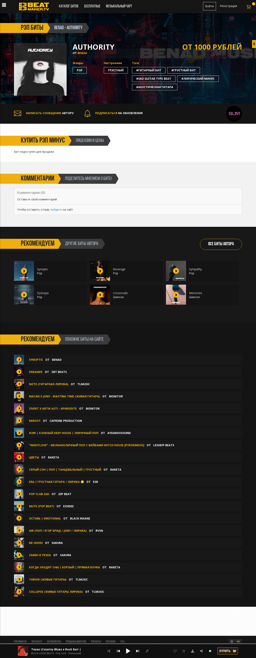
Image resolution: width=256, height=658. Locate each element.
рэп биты (32, 28)
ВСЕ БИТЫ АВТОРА (221, 244)
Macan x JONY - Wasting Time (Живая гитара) (64, 396)
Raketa (53, 457)
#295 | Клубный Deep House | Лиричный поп (63, 433)
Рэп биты (96, 641)
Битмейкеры (54, 641)
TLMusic (83, 384)
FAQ (122, 641)
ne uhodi (36, 543)
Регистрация (228, 6)
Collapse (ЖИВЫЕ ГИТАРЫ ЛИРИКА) (56, 592)
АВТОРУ (44, 113)
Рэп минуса (20, 641)
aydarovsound (119, 433)
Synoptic (42, 269)
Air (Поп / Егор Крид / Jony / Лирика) (58, 530)
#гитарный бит (148, 70)
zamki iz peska (40, 555)
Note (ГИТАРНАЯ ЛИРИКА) (48, 384)
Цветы (34, 457)
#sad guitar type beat (153, 78)
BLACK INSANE (80, 518)
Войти (209, 6)
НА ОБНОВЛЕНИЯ (113, 113)
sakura (57, 543)
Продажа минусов (76, 641)
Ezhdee (68, 506)
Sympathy (195, 269)
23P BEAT (64, 494)
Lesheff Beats (163, 445)
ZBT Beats (59, 372)
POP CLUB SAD (39, 494)
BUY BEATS (37, 641)
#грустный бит (183, 70)
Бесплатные (92, 6)
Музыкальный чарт (119, 6)
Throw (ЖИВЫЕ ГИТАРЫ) (47, 579)
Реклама (111, 641)
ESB (95, 482)
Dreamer (35, 372)
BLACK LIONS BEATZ (42, 653)
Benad (82, 53)
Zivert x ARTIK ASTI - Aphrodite (53, 408)
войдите (56, 209)
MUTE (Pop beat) (41, 506)
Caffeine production (66, 421)
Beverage (119, 269)
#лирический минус (198, 78)
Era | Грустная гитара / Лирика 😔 (56, 482)
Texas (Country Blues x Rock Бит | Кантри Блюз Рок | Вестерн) (77, 649)
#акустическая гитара (154, 87)
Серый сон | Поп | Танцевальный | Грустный (65, 469)
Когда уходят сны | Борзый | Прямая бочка (64, 567)
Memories (195, 293)
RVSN (99, 530)
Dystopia (43, 293)
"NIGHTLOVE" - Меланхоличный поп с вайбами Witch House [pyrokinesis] (86, 445)
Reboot (35, 421)
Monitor (116, 396)
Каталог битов (68, 6)
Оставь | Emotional (45, 518)
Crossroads (120, 293)
